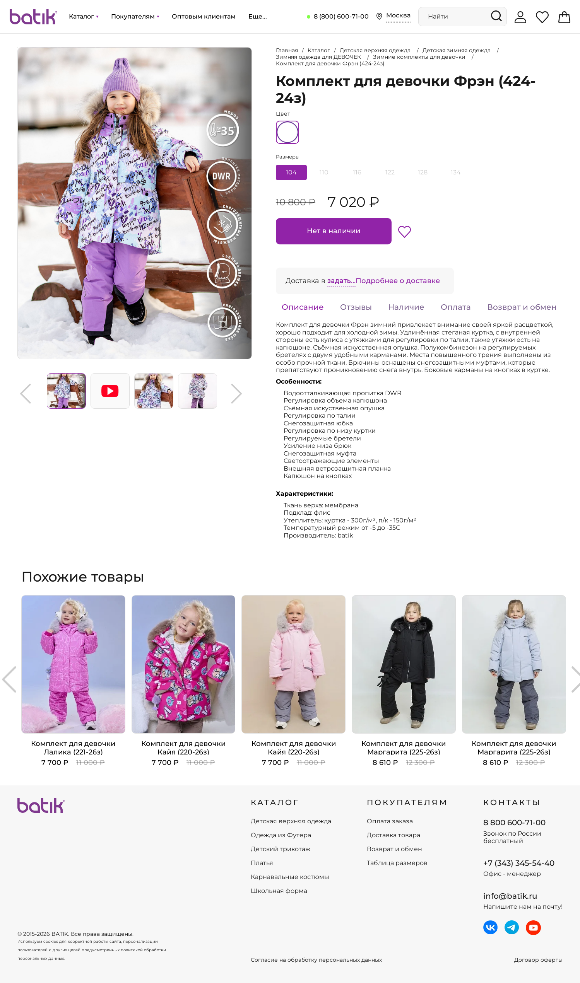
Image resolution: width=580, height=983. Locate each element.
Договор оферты (538, 960)
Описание (303, 307)
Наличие (406, 307)
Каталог (83, 16)
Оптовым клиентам (204, 16)
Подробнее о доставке (398, 280)
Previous (25, 394)
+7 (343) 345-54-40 (518, 863)
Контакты (512, 802)
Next (236, 394)
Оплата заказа (390, 821)
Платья (262, 863)
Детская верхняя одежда (291, 821)
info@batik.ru (510, 896)
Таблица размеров (397, 863)
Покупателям (135, 16)
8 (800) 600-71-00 (341, 16)
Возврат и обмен (522, 307)
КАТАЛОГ (275, 802)
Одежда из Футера (281, 835)
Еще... (257, 16)
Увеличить (17, 47)
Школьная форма (279, 890)
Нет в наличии (333, 231)
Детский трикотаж (280, 849)
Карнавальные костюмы (290, 877)
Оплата (456, 307)
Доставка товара (393, 835)
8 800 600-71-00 (514, 822)
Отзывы (356, 307)
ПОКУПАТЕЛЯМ (407, 802)
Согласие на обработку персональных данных (316, 960)
